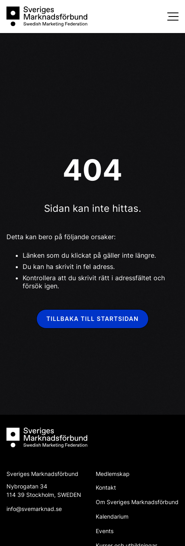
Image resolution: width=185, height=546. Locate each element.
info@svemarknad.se (34, 508)
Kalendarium (112, 516)
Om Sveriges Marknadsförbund (137, 501)
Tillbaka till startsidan (92, 318)
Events (105, 530)
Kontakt (106, 487)
